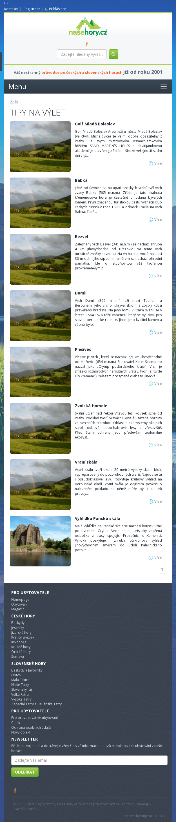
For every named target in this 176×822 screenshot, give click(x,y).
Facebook (15, 790)
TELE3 (160, 816)
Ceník (15, 722)
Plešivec (83, 349)
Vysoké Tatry (21, 699)
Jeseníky (17, 627)
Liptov (16, 675)
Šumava (17, 656)
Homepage (20, 599)
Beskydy (17, 622)
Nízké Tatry (20, 684)
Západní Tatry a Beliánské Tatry (36, 704)
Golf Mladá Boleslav (95, 124)
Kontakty (11, 8)
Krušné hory (20, 646)
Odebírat (25, 772)
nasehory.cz (78, 16)
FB (88, 43)
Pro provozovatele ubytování (34, 717)
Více (158, 163)
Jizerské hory (21, 632)
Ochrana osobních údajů (31, 727)
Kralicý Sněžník (22, 637)
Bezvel (81, 236)
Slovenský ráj (21, 689)
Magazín (17, 609)
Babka (81, 180)
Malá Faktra (20, 679)
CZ (6, 3)
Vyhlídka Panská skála (97, 518)
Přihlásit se (57, 8)
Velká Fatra (20, 694)
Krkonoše (18, 642)
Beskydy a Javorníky (27, 670)
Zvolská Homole (91, 405)
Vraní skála (86, 462)
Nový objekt (20, 732)
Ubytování (19, 604)
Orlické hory (21, 651)
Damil (80, 293)
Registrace (32, 8)
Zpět (14, 102)
